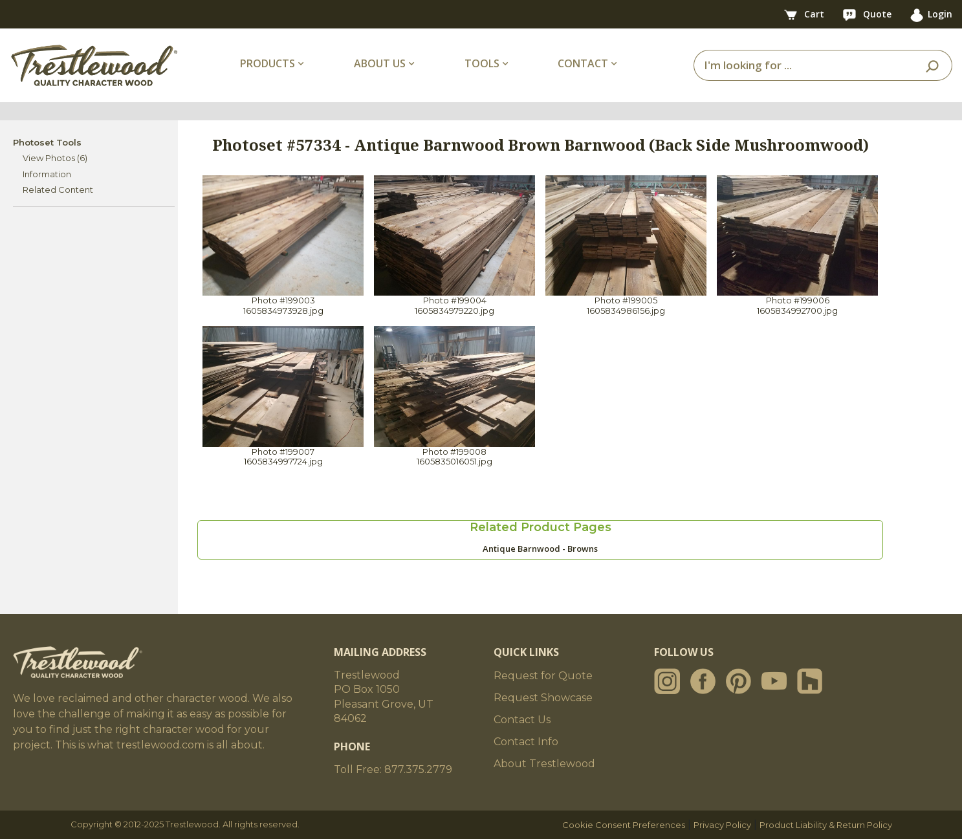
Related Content (58, 189)
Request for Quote (543, 676)
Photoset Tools (47, 142)
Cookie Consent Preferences (623, 825)
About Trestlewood (544, 763)
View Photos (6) (55, 158)
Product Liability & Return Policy (826, 825)
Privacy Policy (722, 825)
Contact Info (526, 741)
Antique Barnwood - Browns (540, 548)
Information (47, 174)
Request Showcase (543, 698)
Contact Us (522, 720)
